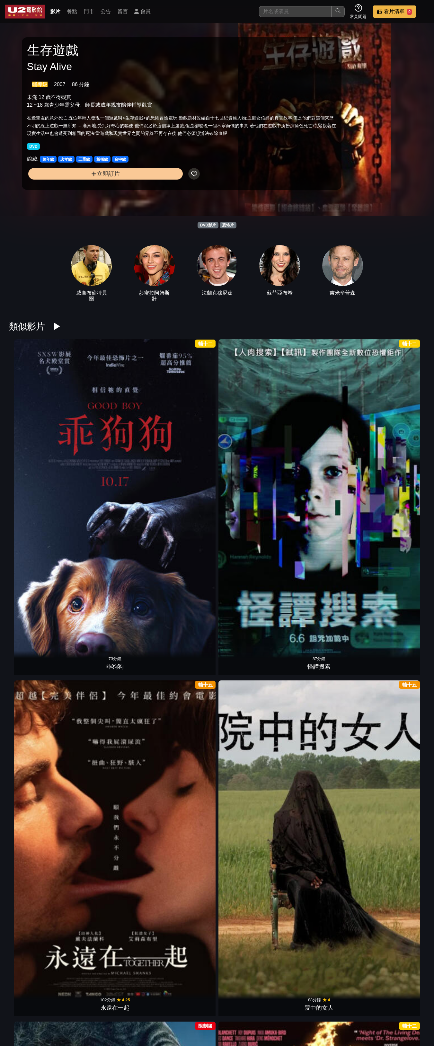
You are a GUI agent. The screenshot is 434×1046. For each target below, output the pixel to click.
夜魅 (137, 781)
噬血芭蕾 (349, 689)
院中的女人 (190, 413)
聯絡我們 (318, 1008)
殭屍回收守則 (349, 597)
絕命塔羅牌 (243, 781)
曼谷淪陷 (402, 413)
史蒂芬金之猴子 (137, 505)
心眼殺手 (402, 505)
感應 (349, 505)
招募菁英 (350, 1008)
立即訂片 (74, 195)
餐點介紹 (224, 1008)
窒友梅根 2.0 (349, 413)
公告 (106, 11)
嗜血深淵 (243, 597)
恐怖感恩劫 (137, 873)
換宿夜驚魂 (84, 689)
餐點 (72, 11)
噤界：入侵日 (137, 689)
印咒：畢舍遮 (402, 781)
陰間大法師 (31, 689)
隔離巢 (190, 781)
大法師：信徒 (190, 873)
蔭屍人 (243, 505)
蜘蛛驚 (190, 689)
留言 (123, 11)
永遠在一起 (137, 413)
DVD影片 (208, 225)
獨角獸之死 (243, 413)
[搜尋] (295, 11)
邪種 (31, 781)
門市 (89, 11)
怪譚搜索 (84, 413)
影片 (55, 11)
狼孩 (190, 965)
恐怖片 (228, 225)
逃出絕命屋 (190, 597)
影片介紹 (192, 1008)
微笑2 (402, 597)
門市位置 (255, 1008)
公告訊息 (287, 1008)
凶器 (31, 505)
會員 (142, 11)
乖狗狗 (31, 413)
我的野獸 (243, 689)
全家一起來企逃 (31, 597)
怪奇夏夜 (84, 505)
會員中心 (413, 1008)
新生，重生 (296, 781)
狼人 (137, 597)
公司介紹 (381, 1008)
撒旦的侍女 (402, 873)
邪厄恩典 (84, 781)
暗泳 (296, 689)
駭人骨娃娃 (296, 873)
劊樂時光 (84, 873)
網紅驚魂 (243, 965)
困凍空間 (190, 505)
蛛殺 (349, 781)
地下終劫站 (296, 597)
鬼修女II (243, 873)
